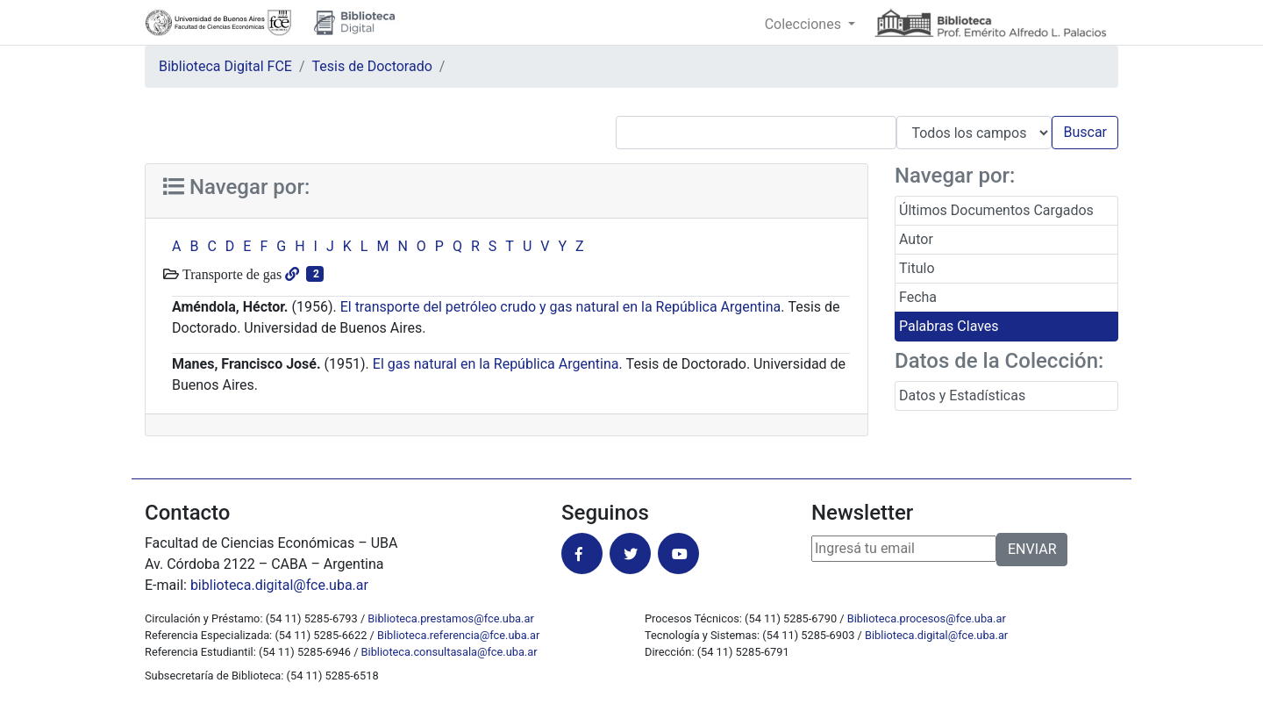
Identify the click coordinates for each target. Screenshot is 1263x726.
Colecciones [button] (805, 24)
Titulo (917, 268)
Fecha (918, 297)
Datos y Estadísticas (962, 395)
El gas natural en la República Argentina (496, 364)
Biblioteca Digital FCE (225, 66)
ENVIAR (1032, 549)
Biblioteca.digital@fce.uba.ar (936, 635)
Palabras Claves (949, 326)
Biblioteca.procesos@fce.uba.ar (926, 618)
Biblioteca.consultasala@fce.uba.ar (449, 651)
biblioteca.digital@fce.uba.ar (279, 585)
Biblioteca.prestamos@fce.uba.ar (450, 618)
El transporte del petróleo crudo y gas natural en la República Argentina (560, 306)
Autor (916, 239)
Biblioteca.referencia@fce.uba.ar (458, 635)
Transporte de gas (230, 274)
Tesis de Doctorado (372, 66)
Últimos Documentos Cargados (996, 210)
